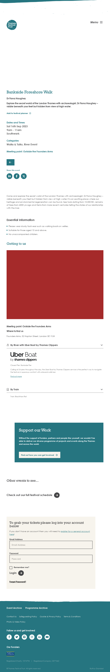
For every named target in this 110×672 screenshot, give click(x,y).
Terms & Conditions (72, 616)
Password (13, 553)
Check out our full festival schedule (29, 495)
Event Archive (14, 608)
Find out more (16, 376)
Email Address (16, 539)
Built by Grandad (96, 668)
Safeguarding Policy (28, 616)
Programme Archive (36, 608)
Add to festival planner (17, 113)
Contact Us (11, 616)
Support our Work (35, 430)
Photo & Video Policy (16, 622)
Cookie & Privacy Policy (50, 616)
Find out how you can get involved (37, 455)
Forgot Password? (17, 581)
